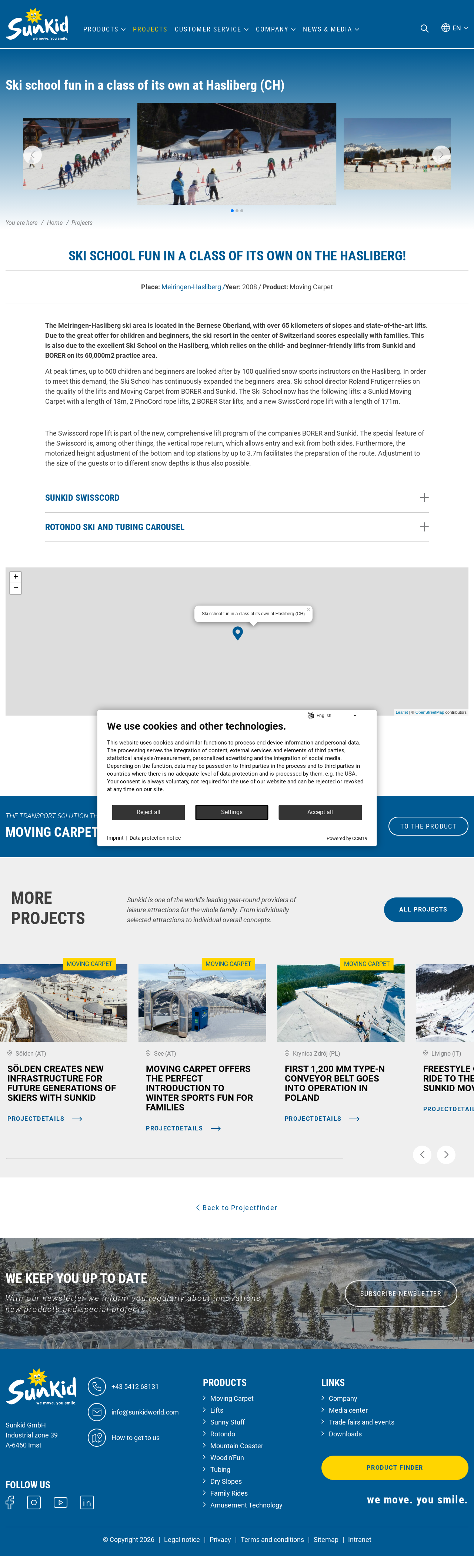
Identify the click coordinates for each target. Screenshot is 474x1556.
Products (100, 29)
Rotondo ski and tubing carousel (114, 527)
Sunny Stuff (227, 1422)
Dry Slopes (226, 1481)
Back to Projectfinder (236, 1208)
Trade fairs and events (361, 1422)
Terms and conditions (272, 1539)
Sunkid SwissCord (82, 498)
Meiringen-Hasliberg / (193, 287)
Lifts (216, 1410)
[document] (237, 762)
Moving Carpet (232, 1398)
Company (343, 1398)
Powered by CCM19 (347, 838)
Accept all (320, 812)
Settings (232, 812)
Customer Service (208, 29)
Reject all (148, 812)
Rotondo (222, 1434)
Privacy (220, 1539)
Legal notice (182, 1539)
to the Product (428, 826)
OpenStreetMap (429, 712)
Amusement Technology (246, 1505)
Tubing (220, 1469)
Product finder (395, 1467)
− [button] (15, 588)
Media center (348, 1410)
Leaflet (402, 712)
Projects (150, 29)
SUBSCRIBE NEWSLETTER (401, 1293)
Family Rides (229, 1493)
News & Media (327, 29)
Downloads (345, 1434)
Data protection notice (155, 838)
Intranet (359, 1539)
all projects (423, 909)
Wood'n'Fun (227, 1458)
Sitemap (326, 1539)
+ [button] (15, 577)
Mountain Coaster (236, 1446)
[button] (32, 155)
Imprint (115, 838)
